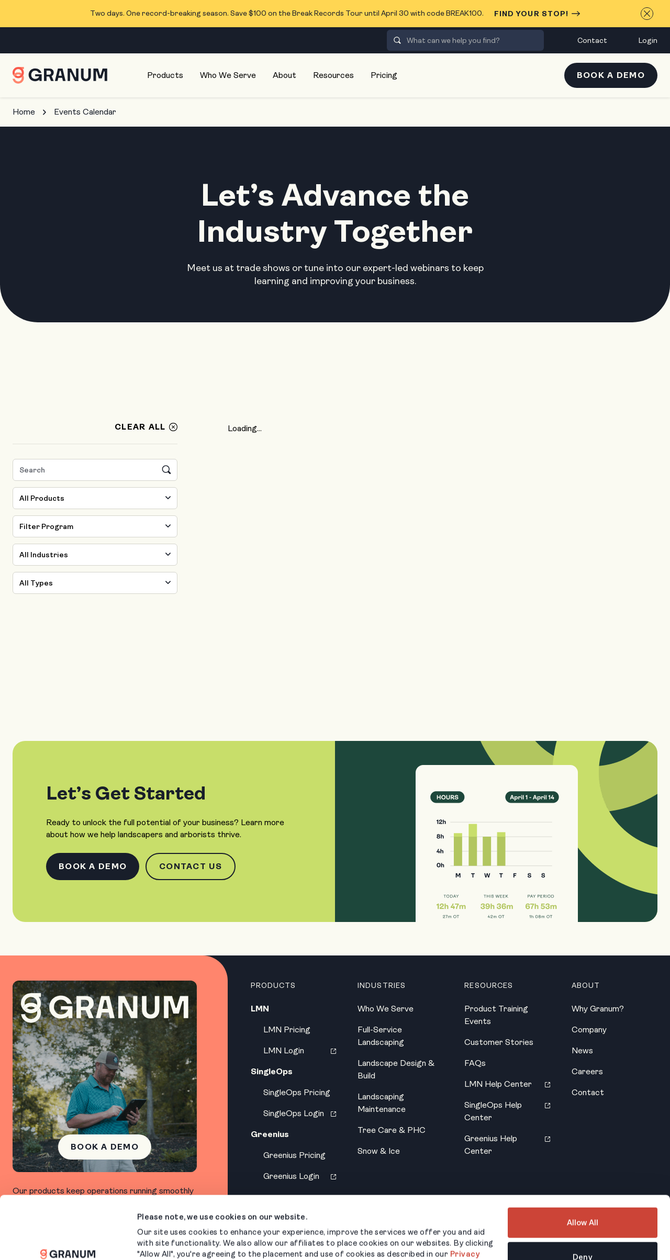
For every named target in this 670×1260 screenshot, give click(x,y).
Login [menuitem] (648, 40)
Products (165, 75)
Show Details (162, 1239)
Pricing (384, 75)
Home (24, 112)
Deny (582, 1203)
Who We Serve (228, 75)
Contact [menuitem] (592, 40)
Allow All (582, 1169)
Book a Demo (611, 75)
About (284, 75)
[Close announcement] (647, 13)
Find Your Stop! (537, 13)
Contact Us (190, 866)
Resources (333, 75)
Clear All (140, 427)
